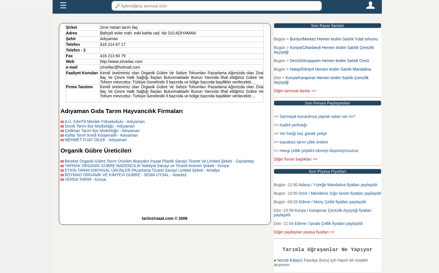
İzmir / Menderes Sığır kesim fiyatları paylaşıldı (340, 193)
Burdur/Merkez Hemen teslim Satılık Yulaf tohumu (334, 39)
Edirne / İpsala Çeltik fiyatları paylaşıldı (329, 223)
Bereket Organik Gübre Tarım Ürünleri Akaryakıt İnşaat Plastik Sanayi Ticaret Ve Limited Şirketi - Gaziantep (159, 161)
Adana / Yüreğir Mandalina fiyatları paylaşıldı (338, 184)
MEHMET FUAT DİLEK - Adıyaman (96, 139)
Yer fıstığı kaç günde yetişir (303, 133)
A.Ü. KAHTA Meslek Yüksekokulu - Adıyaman (105, 121)
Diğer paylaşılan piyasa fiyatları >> (304, 232)
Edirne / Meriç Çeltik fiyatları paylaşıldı (332, 202)
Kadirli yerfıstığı (293, 125)
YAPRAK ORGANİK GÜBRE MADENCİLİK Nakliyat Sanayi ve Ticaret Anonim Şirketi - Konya (147, 165)
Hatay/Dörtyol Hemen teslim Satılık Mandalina (330, 69)
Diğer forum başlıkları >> (295, 159)
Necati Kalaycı (290, 261)
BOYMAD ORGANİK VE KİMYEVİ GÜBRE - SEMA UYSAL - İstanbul (126, 175)
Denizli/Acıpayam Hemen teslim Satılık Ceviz (329, 60)
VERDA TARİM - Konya (85, 179)
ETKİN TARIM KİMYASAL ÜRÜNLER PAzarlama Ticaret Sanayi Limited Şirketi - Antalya (142, 170)
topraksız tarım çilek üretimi (303, 142)
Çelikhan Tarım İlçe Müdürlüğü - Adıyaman (102, 130)
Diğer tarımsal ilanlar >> (295, 91)
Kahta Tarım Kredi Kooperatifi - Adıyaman (101, 135)
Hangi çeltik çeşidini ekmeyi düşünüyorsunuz (319, 150)
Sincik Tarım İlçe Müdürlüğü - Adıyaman (100, 126)
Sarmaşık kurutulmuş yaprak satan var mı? (317, 116)
